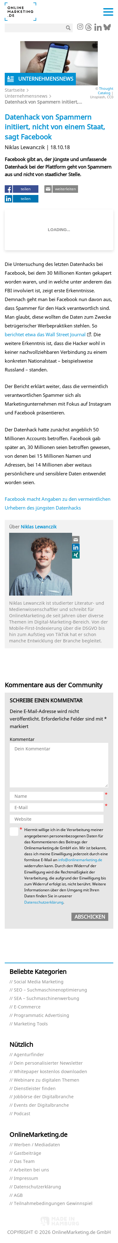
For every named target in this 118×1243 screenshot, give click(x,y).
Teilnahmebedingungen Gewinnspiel (53, 1203)
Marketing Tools (31, 1024)
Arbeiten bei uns (31, 1170)
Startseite (15, 90)
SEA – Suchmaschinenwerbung (46, 998)
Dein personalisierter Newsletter (48, 1063)
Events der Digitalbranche (41, 1105)
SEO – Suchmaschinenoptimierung (50, 990)
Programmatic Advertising (41, 1015)
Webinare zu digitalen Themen (46, 1080)
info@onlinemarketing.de (80, 859)
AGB (18, 1195)
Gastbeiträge (27, 1153)
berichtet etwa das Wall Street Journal (45, 334)
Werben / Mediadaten (37, 1145)
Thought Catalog (105, 90)
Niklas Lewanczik (38, 527)
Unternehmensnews (26, 96)
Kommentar (22, 739)
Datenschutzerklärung (43, 902)
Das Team (24, 1161)
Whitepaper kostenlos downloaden (50, 1071)
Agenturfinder (29, 1054)
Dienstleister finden (35, 1088)
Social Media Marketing (39, 982)
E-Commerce (27, 1007)
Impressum (26, 1178)
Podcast (22, 1113)
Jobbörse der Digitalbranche (44, 1097)
